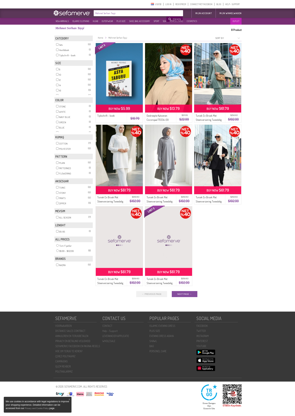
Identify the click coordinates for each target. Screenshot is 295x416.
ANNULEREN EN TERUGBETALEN (71, 336)
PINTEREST (202, 341)
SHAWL (153, 341)
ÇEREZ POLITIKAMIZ (65, 356)
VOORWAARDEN (63, 325)
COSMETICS (192, 21)
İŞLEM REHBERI (63, 366)
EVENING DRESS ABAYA (161, 336)
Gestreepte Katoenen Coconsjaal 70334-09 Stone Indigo (158, 119)
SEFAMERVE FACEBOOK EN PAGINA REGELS (77, 346)
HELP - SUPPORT (232, 4)
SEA (164, 21)
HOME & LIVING (176, 21)
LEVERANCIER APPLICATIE (115, 336)
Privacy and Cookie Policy (37, 408)
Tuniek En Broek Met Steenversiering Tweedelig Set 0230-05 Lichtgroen (209, 119)
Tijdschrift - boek (106, 115)
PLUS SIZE (120, 21)
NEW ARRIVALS (62, 21)
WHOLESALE (108, 341)
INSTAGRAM (202, 336)
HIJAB (95, 21)
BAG (151, 346)
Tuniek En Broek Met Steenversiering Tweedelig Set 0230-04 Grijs (160, 201)
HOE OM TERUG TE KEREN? (68, 351)
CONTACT (107, 325)
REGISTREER (180, 4)
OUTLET (236, 21)
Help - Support (110, 330)
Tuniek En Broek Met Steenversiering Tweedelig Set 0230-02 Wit (110, 201)
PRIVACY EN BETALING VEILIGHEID (72, 341)
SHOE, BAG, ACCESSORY (139, 21)
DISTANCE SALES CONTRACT (70, 330)
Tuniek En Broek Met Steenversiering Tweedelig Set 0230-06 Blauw (110, 283)
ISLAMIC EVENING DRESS (162, 325)
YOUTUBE (201, 346)
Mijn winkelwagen (231, 13)
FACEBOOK (202, 325)
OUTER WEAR (107, 21)
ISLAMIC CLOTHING (80, 21)
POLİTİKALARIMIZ (64, 371)
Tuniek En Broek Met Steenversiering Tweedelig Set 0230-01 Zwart (209, 201)
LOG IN (168, 4)
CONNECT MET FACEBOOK (201, 4)
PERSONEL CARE (158, 351)
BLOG (218, 4)
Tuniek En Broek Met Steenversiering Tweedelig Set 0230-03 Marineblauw (160, 283)
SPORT (156, 21)
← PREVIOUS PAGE (151, 294)
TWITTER (201, 330)
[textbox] (130, 13)
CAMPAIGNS (61, 361)
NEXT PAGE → (184, 294)
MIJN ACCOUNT (203, 13)
